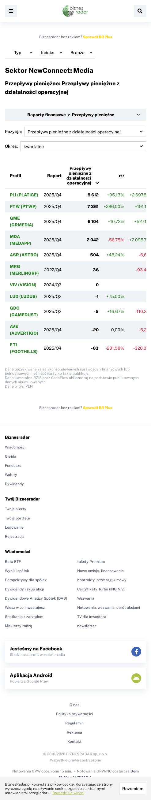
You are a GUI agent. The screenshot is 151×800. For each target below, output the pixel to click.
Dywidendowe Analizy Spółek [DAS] (36, 598)
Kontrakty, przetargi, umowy (101, 580)
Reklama (74, 732)
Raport (54, 175)
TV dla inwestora (91, 617)
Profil (15, 175)
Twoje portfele (17, 518)
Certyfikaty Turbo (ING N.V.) (101, 589)
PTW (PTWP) (23, 206)
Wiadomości (15, 447)
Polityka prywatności (74, 714)
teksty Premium (91, 562)
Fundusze (13, 465)
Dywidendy (14, 484)
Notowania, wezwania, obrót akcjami (108, 607)
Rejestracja (15, 536)
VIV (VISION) (23, 284)
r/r (121, 175)
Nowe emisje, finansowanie (100, 571)
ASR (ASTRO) (24, 254)
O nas (74, 705)
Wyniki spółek (17, 571)
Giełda (10, 456)
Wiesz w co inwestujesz (25, 607)
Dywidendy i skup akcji (24, 589)
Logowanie (14, 527)
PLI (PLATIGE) (24, 194)
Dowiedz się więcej (68, 793)
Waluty (11, 475)
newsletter (86, 626)
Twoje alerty (15, 509)
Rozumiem (132, 788)
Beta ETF (13, 562)
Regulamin (74, 723)
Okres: (75, 146)
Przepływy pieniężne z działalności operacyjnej (78, 175)
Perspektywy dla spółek (26, 580)
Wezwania (85, 598)
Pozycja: (75, 131)
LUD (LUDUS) (23, 296)
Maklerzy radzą (18, 626)
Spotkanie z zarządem (24, 617)
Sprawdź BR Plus (97, 37)
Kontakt (74, 741)
